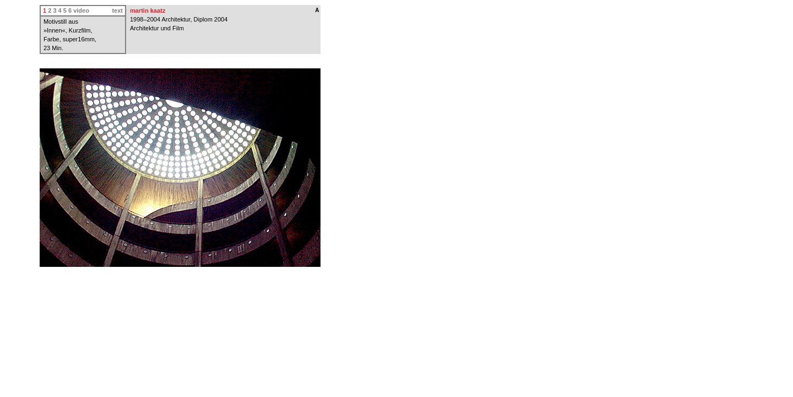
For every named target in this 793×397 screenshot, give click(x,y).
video (81, 10)
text (117, 10)
